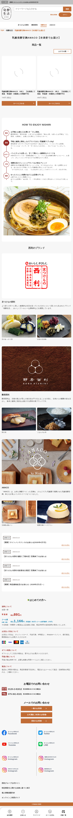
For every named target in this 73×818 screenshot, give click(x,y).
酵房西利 (34, 25)
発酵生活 (44, 25)
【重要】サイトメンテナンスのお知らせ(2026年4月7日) (23, 2)
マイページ (36, 815)
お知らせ (23, 815)
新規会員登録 (53, 14)
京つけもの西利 (22, 25)
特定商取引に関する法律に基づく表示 (16, 789)
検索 (67, 9)
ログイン (65, 14)
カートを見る (50, 815)
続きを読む (66, 546)
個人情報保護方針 (8, 794)
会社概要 (9, 815)
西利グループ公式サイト (11, 784)
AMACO (53, 25)
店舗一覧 (63, 815)
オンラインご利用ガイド (11, 799)
